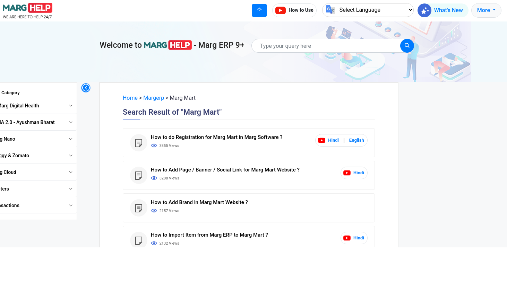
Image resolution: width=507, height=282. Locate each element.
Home (145, 98)
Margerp (168, 98)
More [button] (484, 10)
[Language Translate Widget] (368, 9)
